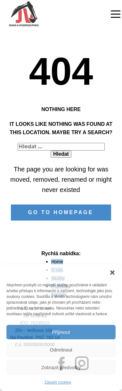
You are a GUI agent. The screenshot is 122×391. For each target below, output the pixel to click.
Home (57, 261)
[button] (112, 272)
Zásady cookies (58, 382)
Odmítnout (61, 349)
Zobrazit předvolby (61, 367)
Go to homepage (61, 212)
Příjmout (61, 332)
